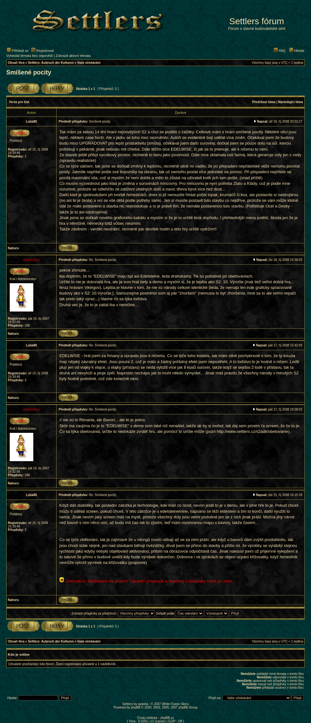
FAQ (280, 50)
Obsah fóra (16, 62)
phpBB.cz (167, 718)
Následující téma (290, 102)
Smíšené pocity (28, 72)
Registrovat (42, 50)
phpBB (135, 707)
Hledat (296, 50)
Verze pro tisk (19, 102)
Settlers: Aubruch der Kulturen (51, 62)
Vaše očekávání (89, 62)
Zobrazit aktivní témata (73, 56)
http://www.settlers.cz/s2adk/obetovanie (252, 431)
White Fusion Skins (175, 704)
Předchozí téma (264, 102)
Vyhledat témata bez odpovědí (29, 56)
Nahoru (13, 248)
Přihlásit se (18, 50)
